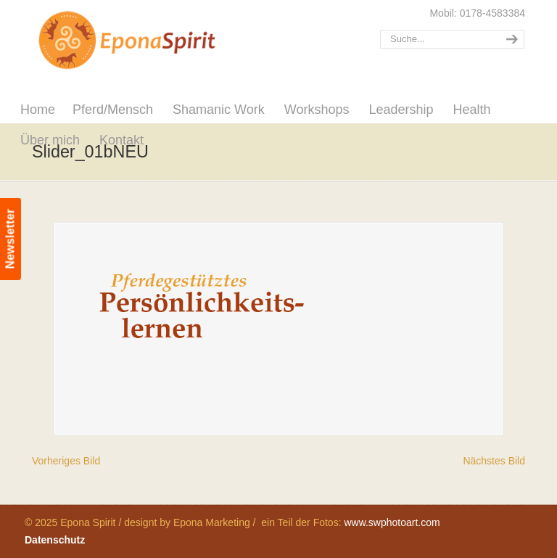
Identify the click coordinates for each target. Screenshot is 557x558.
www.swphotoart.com (392, 522)
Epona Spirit (159, 40)
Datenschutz (55, 540)
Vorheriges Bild (66, 461)
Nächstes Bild (494, 461)
